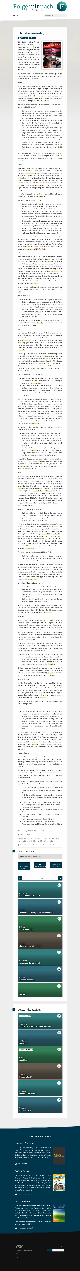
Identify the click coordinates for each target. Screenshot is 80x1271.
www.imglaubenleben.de (25, 1228)
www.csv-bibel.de (23, 1164)
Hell (54, 1250)
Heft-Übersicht (40, 865)
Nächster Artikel (56, 865)
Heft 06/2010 (40, 878)
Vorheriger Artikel (24, 866)
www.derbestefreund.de (25, 1194)
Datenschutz (19, 1260)
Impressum (19, 1257)
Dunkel (60, 1250)
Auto (49, 1250)
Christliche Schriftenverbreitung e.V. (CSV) (25, 1250)
